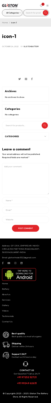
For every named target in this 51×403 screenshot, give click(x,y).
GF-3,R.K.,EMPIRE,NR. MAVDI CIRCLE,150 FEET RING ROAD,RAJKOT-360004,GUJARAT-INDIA (21, 248)
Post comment (25, 228)
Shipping (16, 343)
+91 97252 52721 (27, 377)
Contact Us (7, 321)
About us (6, 294)
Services (6, 300)
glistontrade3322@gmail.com (22, 257)
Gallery (5, 305)
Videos (5, 310)
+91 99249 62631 (27, 383)
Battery (5, 289)
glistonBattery (31, 46)
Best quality (18, 333)
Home (5, 22)
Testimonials (8, 316)
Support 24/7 (19, 354)
